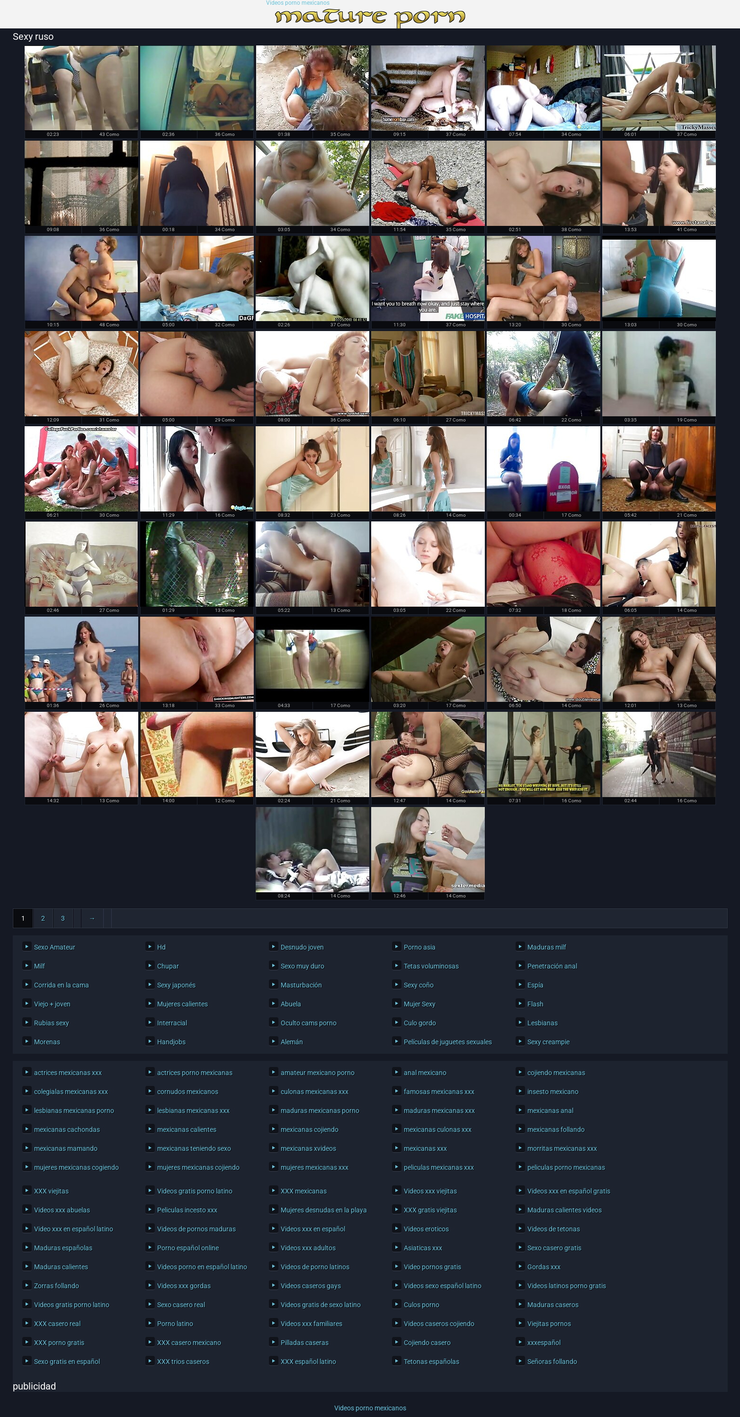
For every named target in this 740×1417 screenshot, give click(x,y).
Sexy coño (419, 985)
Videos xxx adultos (308, 1248)
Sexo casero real (181, 1305)
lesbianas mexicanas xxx (193, 1110)
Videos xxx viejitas (430, 1191)
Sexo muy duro (302, 966)
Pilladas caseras (305, 1342)
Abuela (291, 1004)
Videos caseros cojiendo (439, 1323)
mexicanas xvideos (308, 1148)
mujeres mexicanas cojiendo (198, 1167)
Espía (535, 985)
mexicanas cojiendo (310, 1129)
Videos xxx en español (313, 1229)
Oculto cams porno (309, 1023)
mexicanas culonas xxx (438, 1129)
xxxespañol (544, 1342)
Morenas (47, 1042)
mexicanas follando (556, 1129)
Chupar (168, 966)
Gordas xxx (544, 1267)
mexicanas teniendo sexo (194, 1148)
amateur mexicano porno (318, 1072)
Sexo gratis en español (67, 1361)
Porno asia (420, 947)
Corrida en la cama (61, 985)
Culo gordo (420, 1023)
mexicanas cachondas (67, 1129)
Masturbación (301, 985)
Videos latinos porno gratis (566, 1286)
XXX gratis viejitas (430, 1210)
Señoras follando (552, 1361)
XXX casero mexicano (189, 1342)
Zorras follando (56, 1286)
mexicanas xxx (425, 1148)
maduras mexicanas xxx (439, 1110)
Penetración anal (552, 966)
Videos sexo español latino (442, 1286)
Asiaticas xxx (423, 1248)
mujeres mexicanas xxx (314, 1167)
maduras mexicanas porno (320, 1110)
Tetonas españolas (431, 1361)
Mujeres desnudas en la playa (324, 1210)
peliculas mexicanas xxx (439, 1167)
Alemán (292, 1042)
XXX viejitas (51, 1191)
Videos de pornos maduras (196, 1229)
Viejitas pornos (549, 1323)
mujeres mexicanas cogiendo (76, 1167)
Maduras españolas (63, 1248)
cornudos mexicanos (187, 1091)
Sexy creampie (548, 1042)
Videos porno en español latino (202, 1267)
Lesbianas (542, 1023)
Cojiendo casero (427, 1342)
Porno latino (175, 1323)
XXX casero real (57, 1323)
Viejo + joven (52, 1004)
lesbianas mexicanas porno (74, 1110)
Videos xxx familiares (311, 1323)
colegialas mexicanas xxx (71, 1091)
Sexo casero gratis (554, 1248)
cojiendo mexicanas (556, 1072)
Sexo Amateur (54, 947)
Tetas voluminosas (431, 966)
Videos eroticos (426, 1229)
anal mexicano (425, 1072)
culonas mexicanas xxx (314, 1091)
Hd (161, 947)
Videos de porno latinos (315, 1267)
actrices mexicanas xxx (68, 1072)
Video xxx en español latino (73, 1229)
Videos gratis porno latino (194, 1191)
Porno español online (188, 1248)
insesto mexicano (553, 1091)
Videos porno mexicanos (298, 3)
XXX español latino (308, 1361)
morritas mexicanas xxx (562, 1148)
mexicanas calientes (186, 1129)
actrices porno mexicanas (194, 1072)
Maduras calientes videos (564, 1210)
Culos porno (421, 1305)
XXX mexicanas (304, 1191)
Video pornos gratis (432, 1267)
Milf (39, 966)
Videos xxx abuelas (62, 1210)
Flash (535, 1004)
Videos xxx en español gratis (568, 1191)
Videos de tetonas (553, 1229)
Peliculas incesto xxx (187, 1210)
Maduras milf (546, 947)
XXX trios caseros (183, 1361)
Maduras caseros (553, 1305)
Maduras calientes (61, 1267)
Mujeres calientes (182, 1004)
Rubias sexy (51, 1023)
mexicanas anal (550, 1110)
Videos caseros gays (311, 1286)
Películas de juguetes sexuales (448, 1042)
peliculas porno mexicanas (566, 1167)
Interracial (172, 1023)
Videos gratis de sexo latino (321, 1305)
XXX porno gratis (59, 1342)
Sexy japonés (176, 985)
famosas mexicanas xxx (439, 1091)
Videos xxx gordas (184, 1286)
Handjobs (171, 1042)
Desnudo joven (302, 947)
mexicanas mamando (66, 1148)
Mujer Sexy (420, 1004)
